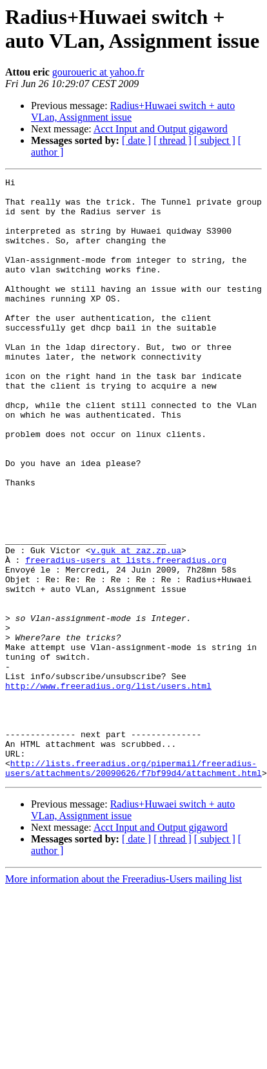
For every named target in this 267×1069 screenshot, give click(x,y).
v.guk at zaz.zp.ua (136, 625)
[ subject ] (214, 140)
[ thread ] (172, 140)
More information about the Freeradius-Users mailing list (123, 998)
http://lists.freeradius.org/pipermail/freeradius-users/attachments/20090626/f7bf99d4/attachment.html (133, 887)
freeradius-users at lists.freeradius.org (125, 637)
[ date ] (136, 140)
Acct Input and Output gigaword (161, 128)
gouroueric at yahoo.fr (98, 71)
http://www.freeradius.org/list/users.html (108, 788)
